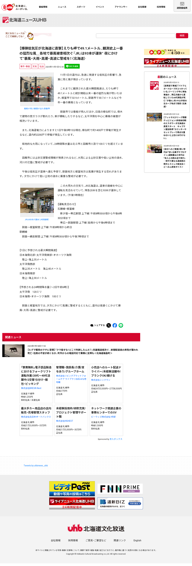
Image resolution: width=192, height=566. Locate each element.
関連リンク (120, 543)
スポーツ (81, 7)
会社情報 (55, 543)
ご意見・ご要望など (95, 543)
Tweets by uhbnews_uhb (36, 468)
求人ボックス (116, 441)
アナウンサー (121, 7)
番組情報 (43, 7)
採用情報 (161, 7)
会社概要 (142, 7)
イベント (100, 7)
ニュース (62, 7)
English (137, 543)
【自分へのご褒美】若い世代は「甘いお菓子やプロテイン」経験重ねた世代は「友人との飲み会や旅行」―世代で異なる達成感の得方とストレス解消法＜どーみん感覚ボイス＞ (175, 161)
